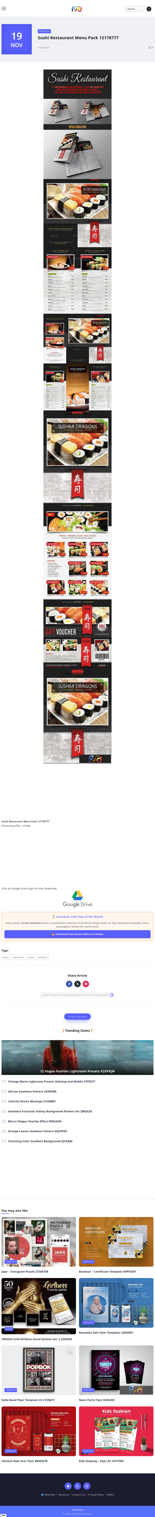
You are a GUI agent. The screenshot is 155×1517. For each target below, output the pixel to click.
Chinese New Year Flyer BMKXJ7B (25, 1461)
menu (6, 957)
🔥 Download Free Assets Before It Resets (78, 934)
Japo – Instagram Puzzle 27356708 (25, 1271)
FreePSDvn (77, 1509)
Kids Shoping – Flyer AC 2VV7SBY (101, 1461)
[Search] (138, 9)
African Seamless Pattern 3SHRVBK (32, 1091)
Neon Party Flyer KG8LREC (97, 1400)
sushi (31, 957)
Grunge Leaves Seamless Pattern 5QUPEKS (37, 1131)
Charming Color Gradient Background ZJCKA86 (40, 1141)
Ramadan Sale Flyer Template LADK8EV (106, 1332)
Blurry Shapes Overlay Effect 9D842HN (34, 1121)
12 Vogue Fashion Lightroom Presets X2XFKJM (77, 1071)
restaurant (18, 957)
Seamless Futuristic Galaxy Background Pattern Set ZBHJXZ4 (50, 1111)
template (42, 957)
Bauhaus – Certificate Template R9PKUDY (107, 1271)
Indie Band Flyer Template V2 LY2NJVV (28, 1400)
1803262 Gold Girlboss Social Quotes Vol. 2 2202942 (37, 1339)
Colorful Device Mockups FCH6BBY (32, 1101)
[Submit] (149, 9)
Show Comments (77, 1016)
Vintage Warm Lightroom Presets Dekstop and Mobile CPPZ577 (51, 1081)
